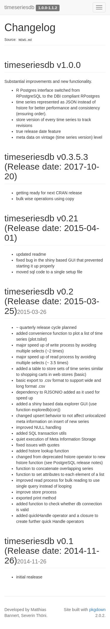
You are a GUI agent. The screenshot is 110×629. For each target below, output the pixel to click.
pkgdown (97, 609)
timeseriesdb (19, 7)
